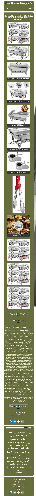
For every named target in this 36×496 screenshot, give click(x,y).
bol (29, 453)
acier (23, 439)
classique (28, 443)
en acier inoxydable (15, 443)
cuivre (24, 455)
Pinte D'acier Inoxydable (18, 479)
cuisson (18, 464)
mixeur (12, 445)
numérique (11, 470)
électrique (18, 455)
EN (17, 489)
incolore (22, 432)
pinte (29, 433)
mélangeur (12, 466)
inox (9, 432)
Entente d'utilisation (18, 486)
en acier (20, 458)
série (12, 455)
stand (22, 467)
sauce (18, 470)
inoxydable (23, 461)
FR (20, 489)
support (29, 467)
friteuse (27, 458)
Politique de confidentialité (18, 484)
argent (24, 464)
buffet (18, 445)
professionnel (25, 470)
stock (23, 452)
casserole (24, 445)
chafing (12, 464)
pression (11, 457)
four (15, 433)
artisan (12, 436)
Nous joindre (18, 482)
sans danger (21, 435)
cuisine (18, 472)
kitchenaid (12, 452)
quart (14, 439)
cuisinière (11, 461)
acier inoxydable (18, 448)
